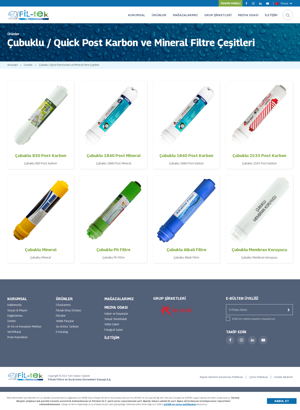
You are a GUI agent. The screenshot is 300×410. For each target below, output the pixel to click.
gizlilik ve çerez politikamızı (180, 404)
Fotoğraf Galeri (114, 334)
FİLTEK (29, 15)
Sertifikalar (14, 336)
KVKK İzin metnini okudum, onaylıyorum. (254, 322)
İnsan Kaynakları (18, 342)
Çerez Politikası (257, 380)
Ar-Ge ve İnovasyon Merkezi (25, 331)
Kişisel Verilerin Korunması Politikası (217, 380)
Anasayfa (12, 68)
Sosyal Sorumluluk (116, 323)
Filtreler (61, 320)
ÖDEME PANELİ (230, 3)
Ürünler (29, 68)
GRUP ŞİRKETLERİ (217, 15)
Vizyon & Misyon (18, 314)
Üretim (11, 325)
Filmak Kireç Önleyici (69, 314)
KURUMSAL (136, 15)
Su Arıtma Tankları (68, 331)
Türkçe (284, 3)
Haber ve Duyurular (117, 317)
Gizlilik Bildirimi (283, 380)
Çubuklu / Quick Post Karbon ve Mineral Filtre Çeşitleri (71, 68)
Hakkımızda (14, 309)
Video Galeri (112, 328)
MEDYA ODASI (248, 15)
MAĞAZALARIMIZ (185, 15)
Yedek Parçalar (66, 325)
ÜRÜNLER (159, 15)
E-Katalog (62, 336)
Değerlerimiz (15, 320)
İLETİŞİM (271, 15)
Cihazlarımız (64, 309)
